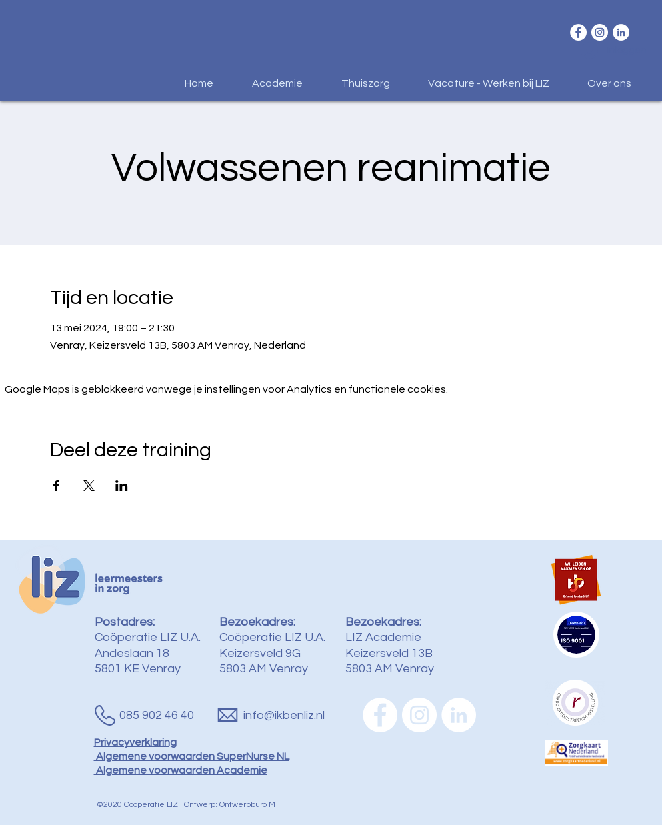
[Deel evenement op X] (89, 485)
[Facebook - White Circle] (578, 32)
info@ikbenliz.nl (284, 715)
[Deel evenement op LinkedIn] (121, 485)
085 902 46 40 (156, 715)
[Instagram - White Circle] (599, 32)
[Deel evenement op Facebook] (56, 485)
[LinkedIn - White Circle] (621, 32)
